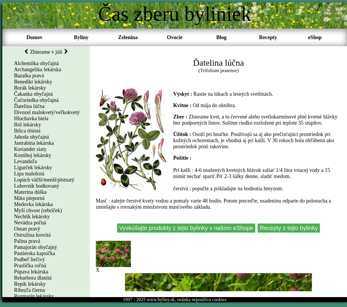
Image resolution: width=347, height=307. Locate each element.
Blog (221, 37)
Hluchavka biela (31, 118)
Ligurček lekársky (33, 167)
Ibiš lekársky (27, 125)
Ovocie (175, 37)
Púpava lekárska (31, 272)
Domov (35, 37)
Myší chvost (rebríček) (38, 210)
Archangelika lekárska (37, 69)
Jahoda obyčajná (31, 137)
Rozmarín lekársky (34, 296)
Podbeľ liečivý (29, 259)
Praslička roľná (30, 265)
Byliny (81, 37)
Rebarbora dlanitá (32, 278)
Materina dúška (30, 192)
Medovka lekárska (33, 204)
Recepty (268, 37)
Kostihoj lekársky (32, 155)
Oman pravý (27, 229)
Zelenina (128, 37)
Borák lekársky (30, 88)
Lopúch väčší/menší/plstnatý (44, 180)
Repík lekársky (30, 284)
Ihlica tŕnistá (27, 131)
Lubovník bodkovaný (36, 186)
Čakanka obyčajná (33, 94)
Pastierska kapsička (34, 253)
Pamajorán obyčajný (35, 247)
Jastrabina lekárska (34, 143)
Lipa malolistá (29, 174)
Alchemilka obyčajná (36, 63)
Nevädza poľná (30, 223)
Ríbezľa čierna (29, 290)
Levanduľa (25, 161)
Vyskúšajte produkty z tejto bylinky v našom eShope (186, 228)
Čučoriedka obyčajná (36, 100)
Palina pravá (27, 241)
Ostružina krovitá (32, 235)
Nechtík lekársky (32, 216)
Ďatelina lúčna (29, 106)
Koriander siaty (30, 149)
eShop (315, 37)
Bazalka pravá (29, 76)
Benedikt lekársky (33, 82)
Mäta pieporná (29, 198)
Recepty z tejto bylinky (289, 228)
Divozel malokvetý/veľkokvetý (47, 112)
